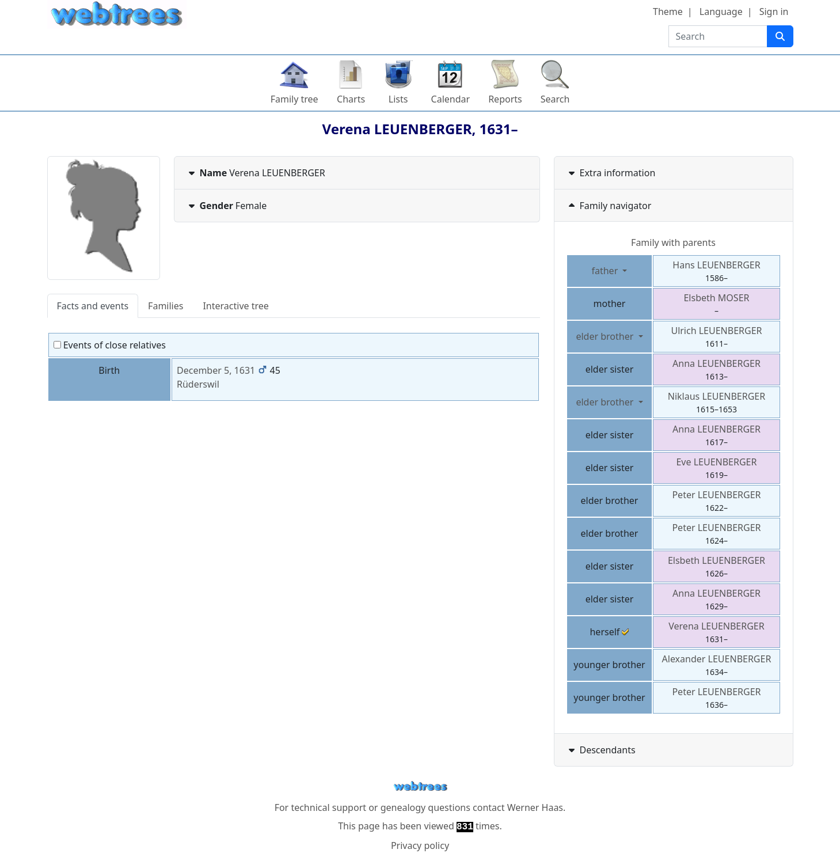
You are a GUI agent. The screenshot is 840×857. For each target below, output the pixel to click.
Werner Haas (535, 807)
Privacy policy (420, 845)
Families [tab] (165, 305)
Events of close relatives (110, 345)
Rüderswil (198, 384)
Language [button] (721, 11)
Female (226, 206)
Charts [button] (351, 99)
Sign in (774, 11)
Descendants (601, 750)
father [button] (605, 270)
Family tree (294, 99)
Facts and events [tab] (93, 305)
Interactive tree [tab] (235, 305)
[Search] (780, 36)
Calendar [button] (450, 99)
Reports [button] (505, 99)
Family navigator (609, 206)
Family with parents (673, 242)
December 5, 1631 (216, 370)
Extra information (611, 173)
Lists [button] (398, 99)
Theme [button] (668, 11)
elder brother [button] (606, 336)
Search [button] (555, 99)
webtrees (420, 786)
